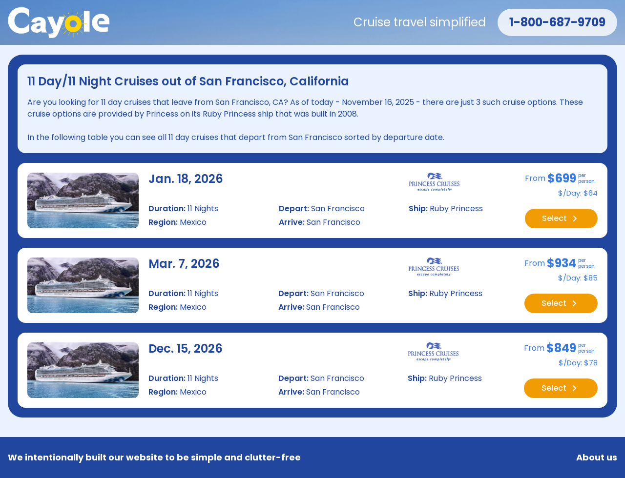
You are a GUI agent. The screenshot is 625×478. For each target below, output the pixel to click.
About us (596, 457)
